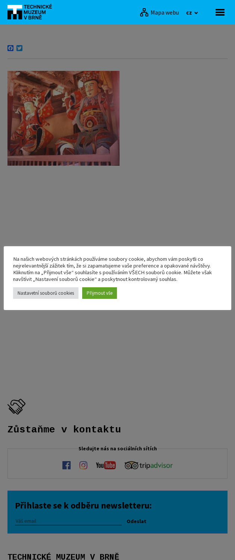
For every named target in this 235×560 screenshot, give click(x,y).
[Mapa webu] (159, 12)
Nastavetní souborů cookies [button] (46, 293)
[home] (31, 11)
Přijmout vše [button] (99, 293)
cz (189, 12)
